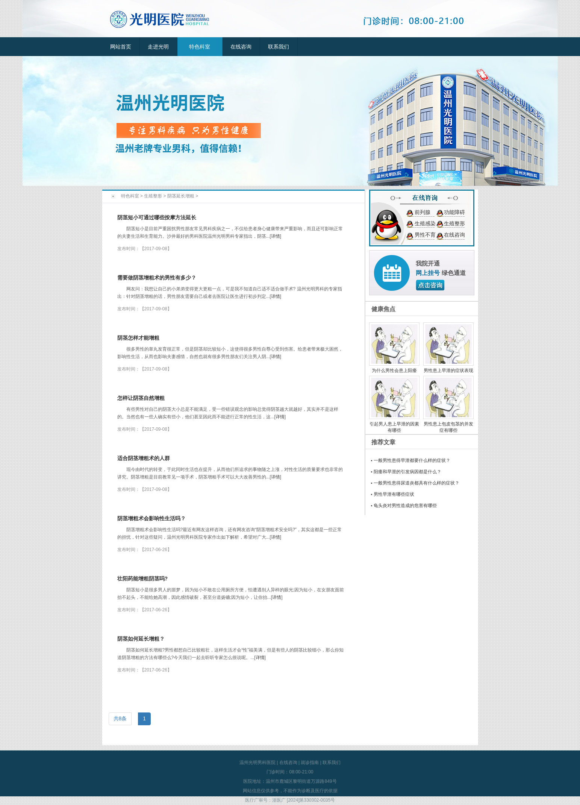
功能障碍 (454, 212)
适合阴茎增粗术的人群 (143, 458)
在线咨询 (240, 47)
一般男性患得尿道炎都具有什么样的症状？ (416, 483)
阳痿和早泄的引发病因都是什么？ (407, 471)
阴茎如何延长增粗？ (141, 639)
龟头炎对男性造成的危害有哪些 (405, 505)
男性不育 (425, 235)
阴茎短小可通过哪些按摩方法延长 (156, 217)
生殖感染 (425, 223)
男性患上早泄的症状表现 (448, 370)
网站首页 (120, 47)
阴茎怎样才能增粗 (138, 338)
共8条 (120, 718)
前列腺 (422, 212)
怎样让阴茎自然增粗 (141, 398)
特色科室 (199, 47)
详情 (275, 236)
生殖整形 (153, 196)
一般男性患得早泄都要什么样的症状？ (412, 460)
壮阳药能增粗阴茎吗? (142, 579)
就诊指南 (310, 762)
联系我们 (278, 47)
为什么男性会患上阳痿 (394, 370)
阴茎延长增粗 (180, 196)
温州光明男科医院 (257, 762)
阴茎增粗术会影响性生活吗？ (151, 518)
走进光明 (158, 47)
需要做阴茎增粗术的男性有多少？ (156, 278)
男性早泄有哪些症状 (394, 494)
